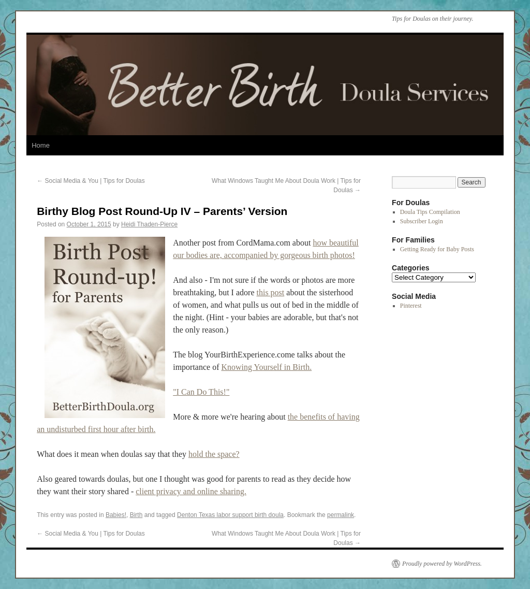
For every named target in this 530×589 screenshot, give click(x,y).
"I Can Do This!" (201, 391)
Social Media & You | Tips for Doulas (91, 180)
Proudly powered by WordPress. (442, 563)
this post (270, 292)
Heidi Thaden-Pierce (149, 224)
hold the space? (214, 454)
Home (41, 145)
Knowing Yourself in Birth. (267, 367)
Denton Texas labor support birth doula (230, 515)
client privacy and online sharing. (191, 491)
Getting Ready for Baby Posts (437, 249)
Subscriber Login (421, 221)
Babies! (116, 515)
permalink (340, 515)
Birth (136, 515)
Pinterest (411, 305)
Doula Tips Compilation (430, 212)
